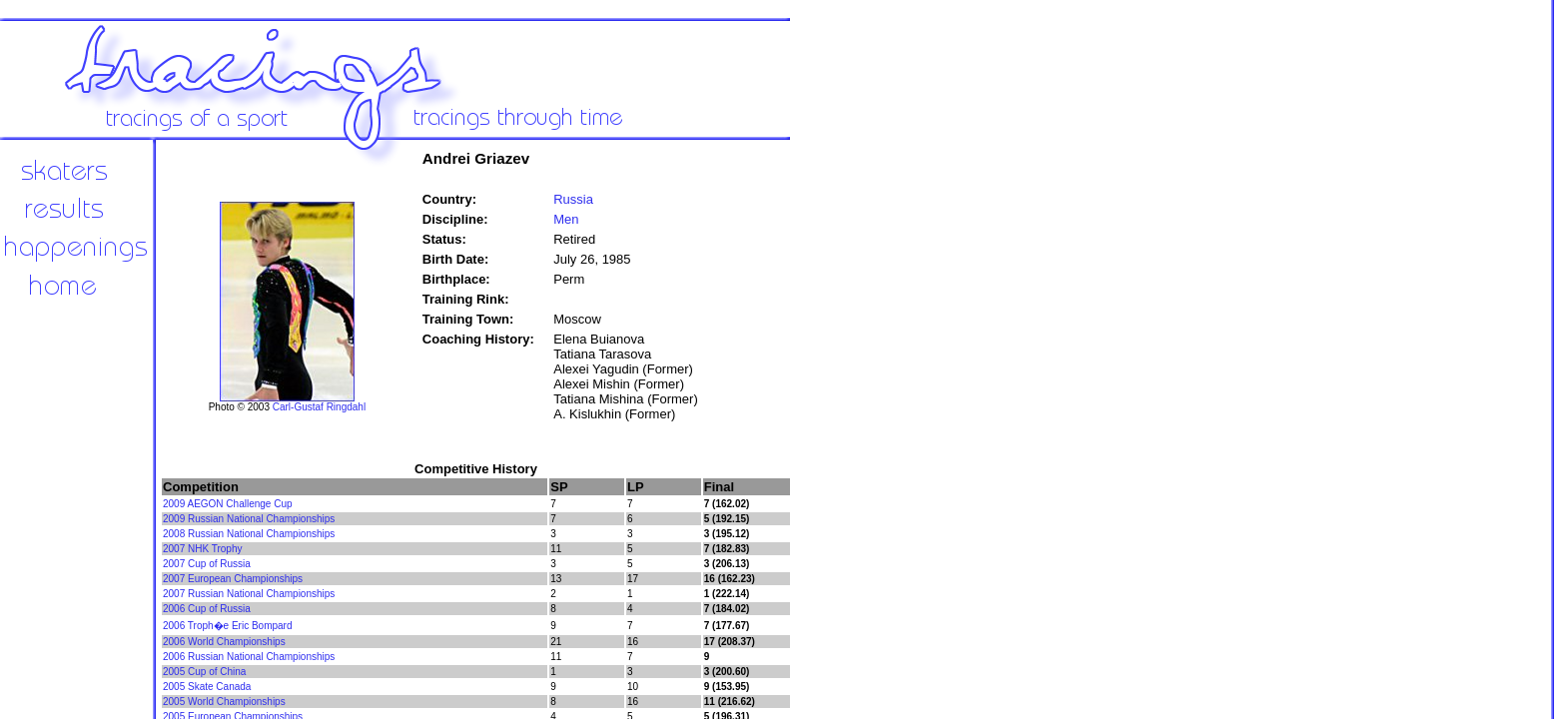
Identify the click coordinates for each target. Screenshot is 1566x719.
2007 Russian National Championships (249, 593)
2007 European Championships (233, 578)
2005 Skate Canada (207, 686)
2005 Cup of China (204, 671)
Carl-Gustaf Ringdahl (319, 406)
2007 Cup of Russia (207, 563)
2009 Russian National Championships (249, 518)
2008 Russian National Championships (249, 533)
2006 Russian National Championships (249, 656)
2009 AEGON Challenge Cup (228, 503)
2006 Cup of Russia (207, 608)
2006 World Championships (224, 641)
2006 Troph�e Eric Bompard (228, 625)
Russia (573, 199)
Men (565, 219)
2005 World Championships (224, 701)
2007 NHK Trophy (203, 548)
